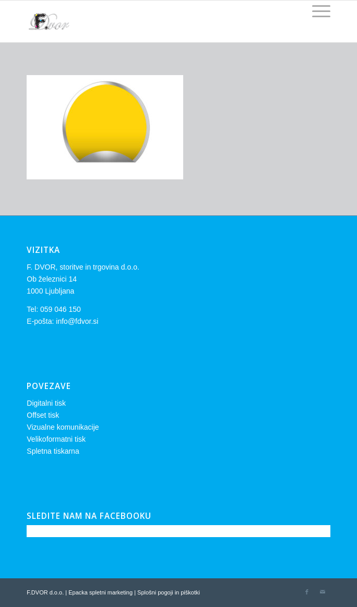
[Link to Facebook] (307, 592)
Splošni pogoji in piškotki (168, 592)
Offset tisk (43, 415)
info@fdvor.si (77, 321)
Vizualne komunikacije (63, 427)
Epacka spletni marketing (100, 592)
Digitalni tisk (46, 403)
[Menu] (316, 11)
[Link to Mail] (322, 592)
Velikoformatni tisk (56, 439)
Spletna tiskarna (53, 451)
